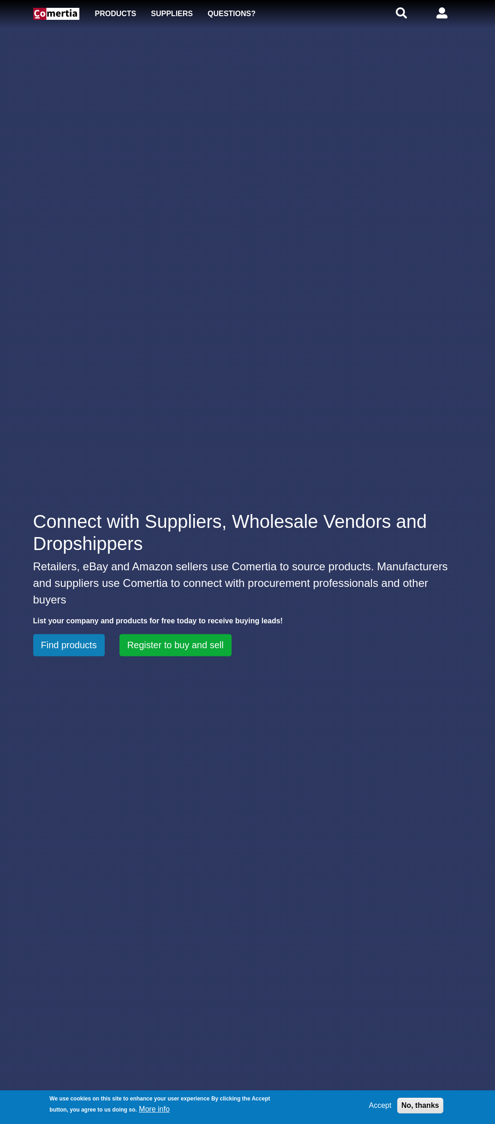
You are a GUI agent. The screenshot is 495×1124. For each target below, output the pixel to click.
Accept (380, 1105)
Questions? (232, 14)
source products (331, 566)
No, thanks (420, 1105)
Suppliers (172, 14)
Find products (69, 645)
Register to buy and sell (175, 645)
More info (154, 1109)
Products (116, 14)
